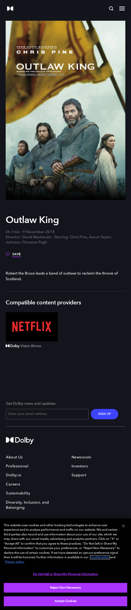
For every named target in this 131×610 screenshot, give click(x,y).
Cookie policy (99, 557)
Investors (80, 466)
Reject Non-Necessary (65, 587)
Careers (13, 484)
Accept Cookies (65, 601)
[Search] (111, 8)
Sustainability (18, 493)
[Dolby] (10, 9)
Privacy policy (14, 562)
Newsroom (81, 457)
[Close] (123, 526)
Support (79, 475)
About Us (14, 457)
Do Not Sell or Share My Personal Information (65, 574)
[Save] (13, 256)
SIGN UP (104, 414)
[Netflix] (32, 326)
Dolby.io (13, 475)
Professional (17, 466)
